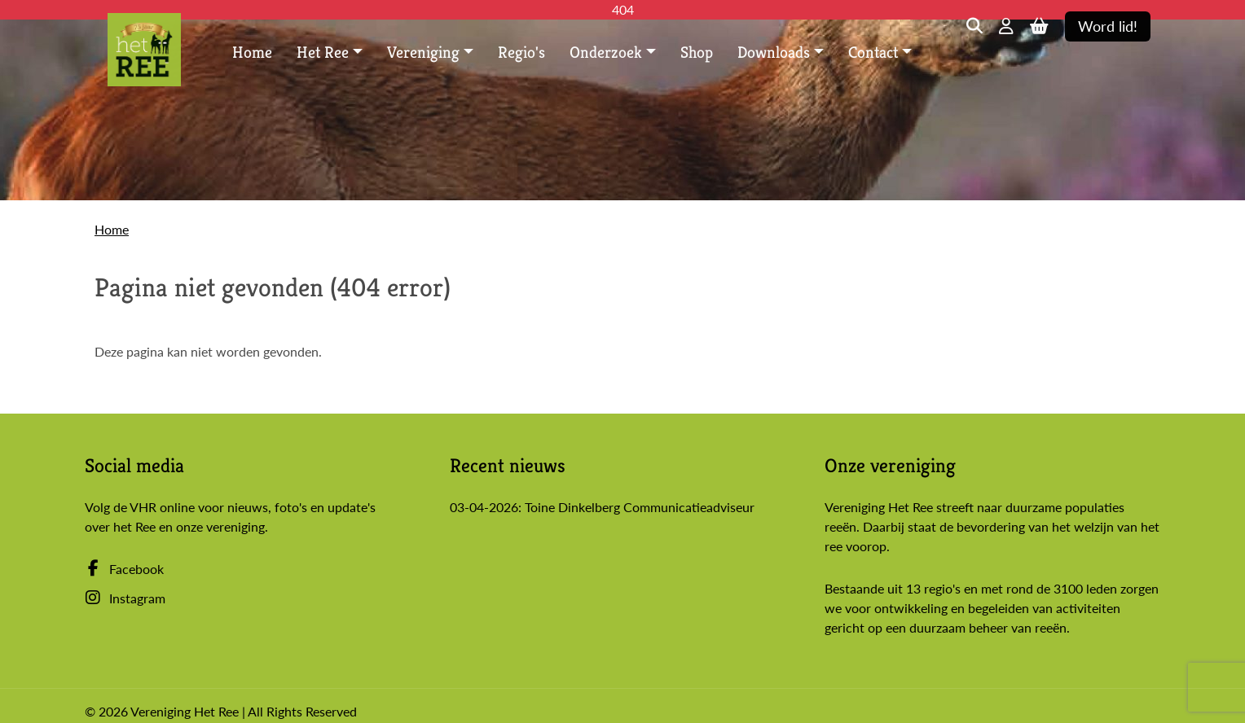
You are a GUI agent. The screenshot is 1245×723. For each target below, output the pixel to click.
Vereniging (423, 52)
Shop (696, 52)
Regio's (521, 52)
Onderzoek (606, 52)
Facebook (124, 568)
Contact (873, 52)
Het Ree (323, 52)
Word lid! (1107, 26)
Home (252, 52)
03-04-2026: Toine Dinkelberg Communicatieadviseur (602, 507)
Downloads (773, 52)
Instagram (125, 598)
